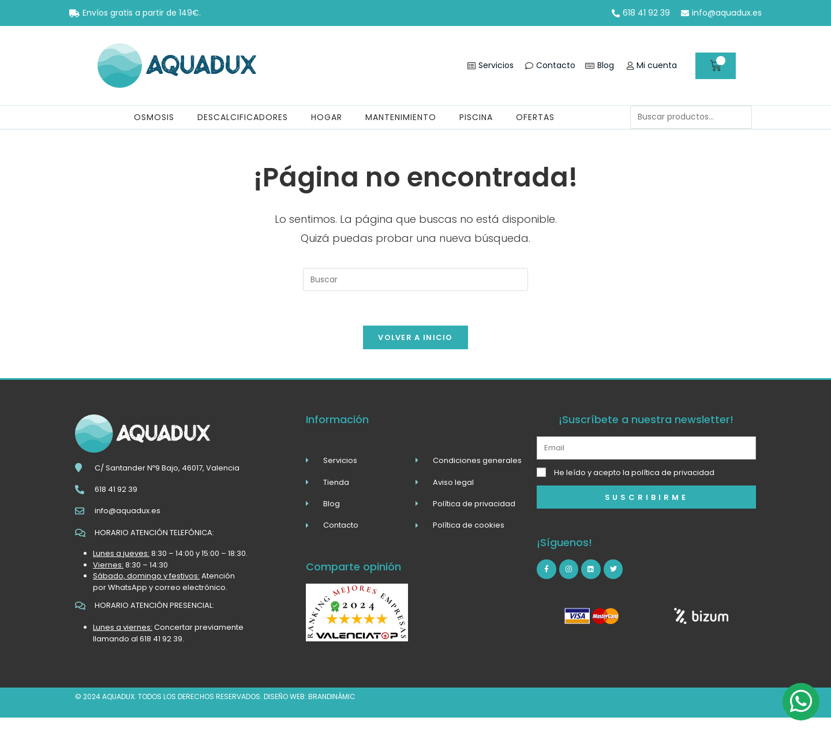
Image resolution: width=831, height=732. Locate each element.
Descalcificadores (242, 117)
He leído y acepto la (634, 472)
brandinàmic (331, 696)
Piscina (476, 117)
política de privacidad (672, 472)
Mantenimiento (400, 117)
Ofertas (535, 117)
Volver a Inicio (415, 337)
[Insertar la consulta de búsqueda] (415, 279)
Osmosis (154, 117)
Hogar (326, 117)
